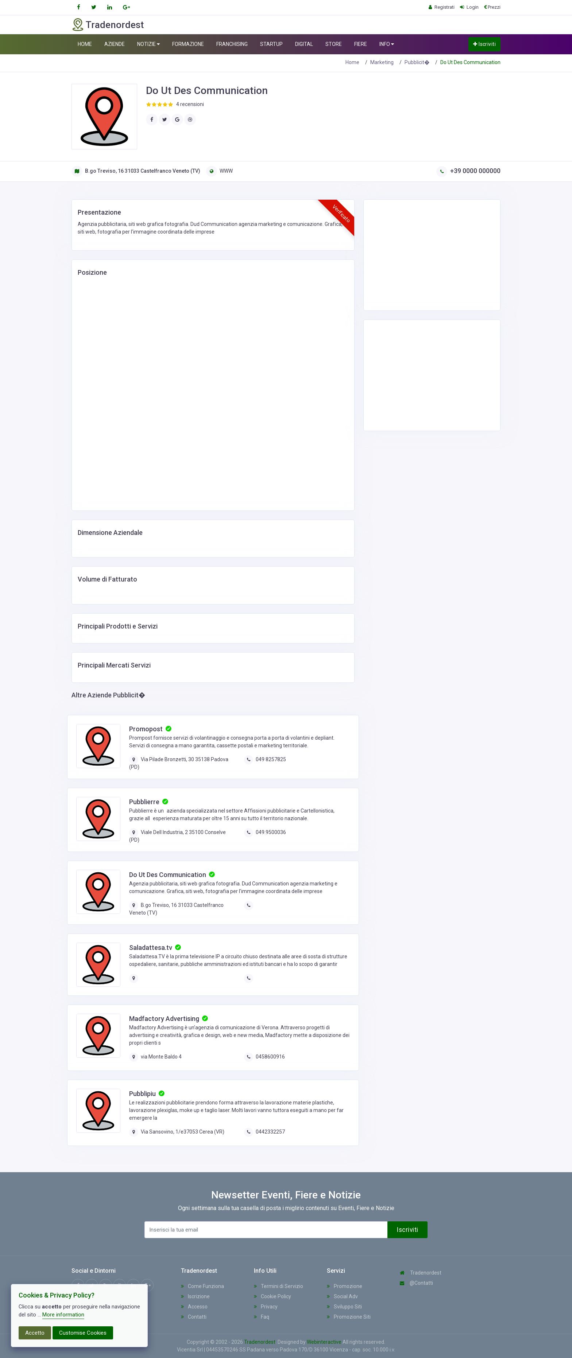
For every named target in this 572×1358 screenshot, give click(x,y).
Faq (261, 1317)
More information (63, 1314)
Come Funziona (202, 1286)
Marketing (382, 62)
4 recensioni (190, 104)
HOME (85, 44)
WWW (219, 171)
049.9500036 (271, 832)
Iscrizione (195, 1296)
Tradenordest (420, 1273)
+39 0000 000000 (468, 171)
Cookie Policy (272, 1296)
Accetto (35, 1333)
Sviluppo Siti (344, 1307)
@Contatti (416, 1283)
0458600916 (270, 1057)
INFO (386, 44)
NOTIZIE (148, 44)
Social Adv (342, 1296)
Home (352, 62)
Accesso (194, 1307)
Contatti (193, 1317)
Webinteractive (325, 1342)
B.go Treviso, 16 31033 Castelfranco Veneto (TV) (136, 171)
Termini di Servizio (278, 1286)
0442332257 (270, 1132)
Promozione (344, 1286)
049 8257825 (271, 759)
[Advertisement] (427, 254)
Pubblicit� (417, 62)
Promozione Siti (349, 1317)
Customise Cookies (83, 1333)
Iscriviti (484, 44)
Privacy (266, 1307)
